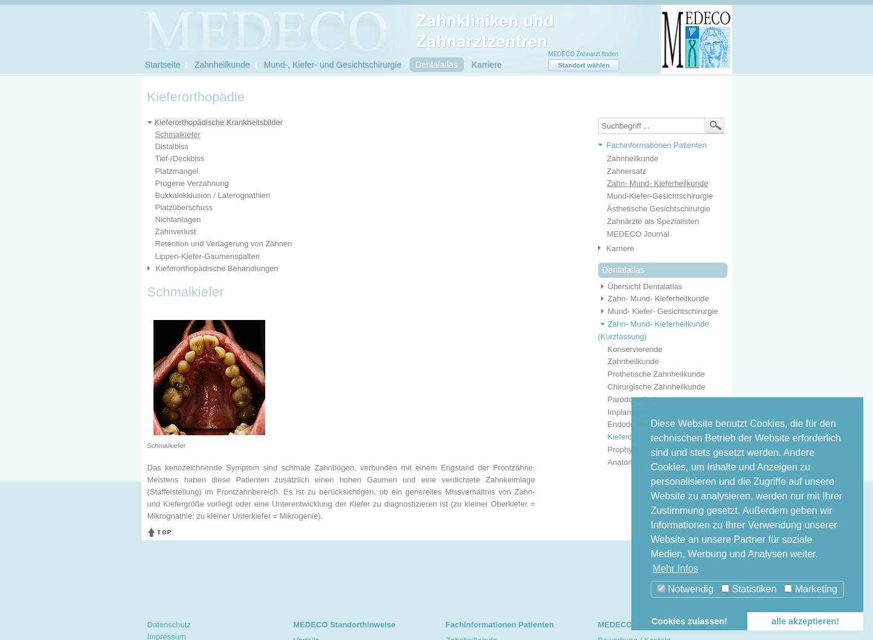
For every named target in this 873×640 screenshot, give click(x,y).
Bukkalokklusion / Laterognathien (213, 195)
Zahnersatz (626, 171)
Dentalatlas (437, 64)
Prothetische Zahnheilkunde (656, 374)
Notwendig (685, 589)
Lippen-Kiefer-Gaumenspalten (207, 256)
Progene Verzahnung (192, 183)
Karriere (487, 64)
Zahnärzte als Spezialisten (653, 221)
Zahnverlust (175, 231)
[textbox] (661, 126)
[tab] (658, 145)
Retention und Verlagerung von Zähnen (223, 243)
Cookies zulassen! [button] (689, 621)
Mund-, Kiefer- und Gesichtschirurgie (333, 64)
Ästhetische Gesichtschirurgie (658, 208)
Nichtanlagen (178, 219)
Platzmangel (177, 171)
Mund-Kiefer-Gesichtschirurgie (660, 195)
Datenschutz (169, 624)
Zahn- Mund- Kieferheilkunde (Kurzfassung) (653, 330)
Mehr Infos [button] (675, 568)
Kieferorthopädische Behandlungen (217, 268)
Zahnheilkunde (222, 64)
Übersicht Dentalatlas (640, 286)
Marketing (810, 589)
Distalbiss (172, 146)
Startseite (163, 64)
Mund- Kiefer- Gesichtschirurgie (658, 311)
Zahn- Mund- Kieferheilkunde (658, 183)
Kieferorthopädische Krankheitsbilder (219, 122)
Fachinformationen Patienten (657, 145)
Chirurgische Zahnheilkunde (657, 386)
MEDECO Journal (638, 233)
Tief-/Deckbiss (180, 158)
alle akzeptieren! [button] (805, 621)
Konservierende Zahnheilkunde (635, 355)
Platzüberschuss (184, 207)
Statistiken (748, 589)
